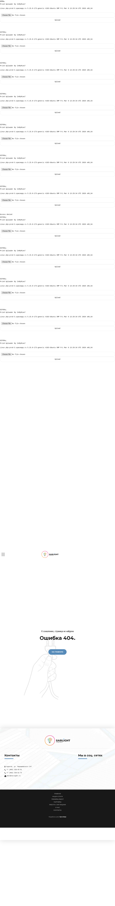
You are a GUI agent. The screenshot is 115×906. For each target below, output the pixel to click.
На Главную (57, 652)
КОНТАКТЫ (57, 810)
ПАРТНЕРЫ (57, 802)
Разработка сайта (54, 817)
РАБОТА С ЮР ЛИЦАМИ (57, 804)
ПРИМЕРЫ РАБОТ (57, 799)
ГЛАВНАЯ (57, 793)
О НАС (57, 807)
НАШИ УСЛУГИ (57, 796)
